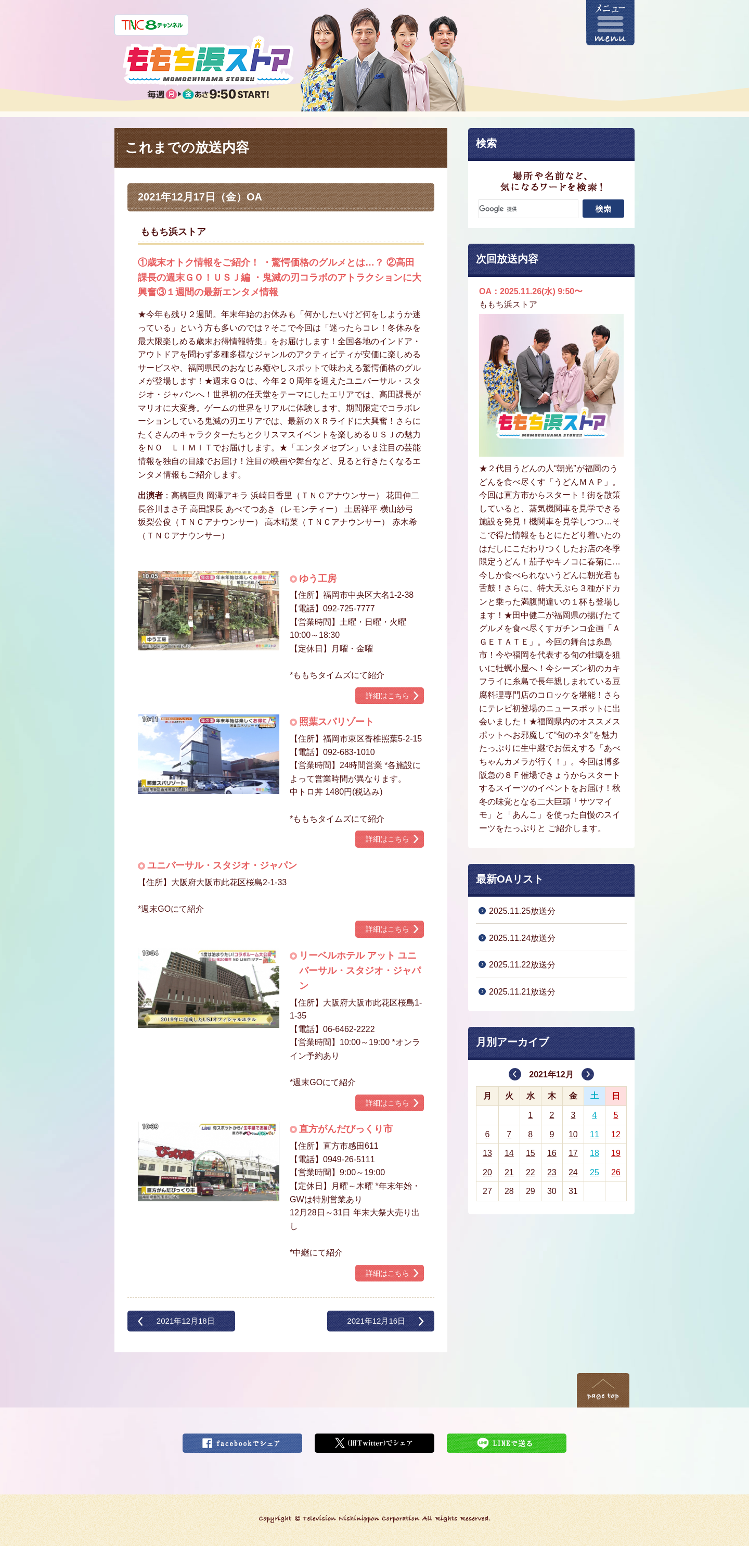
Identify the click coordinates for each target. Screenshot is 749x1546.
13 (487, 1153)
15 (530, 1153)
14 (509, 1153)
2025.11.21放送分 (522, 991)
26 (616, 1172)
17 (573, 1153)
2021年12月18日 (186, 1320)
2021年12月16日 (376, 1320)
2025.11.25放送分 (522, 911)
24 (573, 1172)
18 (594, 1153)
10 (573, 1134)
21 (509, 1172)
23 (552, 1172)
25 (594, 1172)
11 (594, 1134)
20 (487, 1172)
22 (530, 1172)
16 (552, 1153)
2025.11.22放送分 (522, 964)
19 (616, 1153)
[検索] (528, 208)
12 (616, 1134)
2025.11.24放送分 (522, 938)
